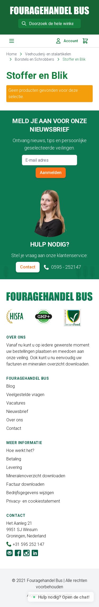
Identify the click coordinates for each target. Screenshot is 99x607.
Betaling (13, 458)
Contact (27, 266)
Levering (14, 467)
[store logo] (49, 10)
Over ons (14, 419)
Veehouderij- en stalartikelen (48, 54)
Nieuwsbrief (17, 411)
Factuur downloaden (25, 484)
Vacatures (15, 403)
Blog (10, 386)
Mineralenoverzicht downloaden (35, 475)
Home (11, 54)
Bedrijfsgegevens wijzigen (30, 492)
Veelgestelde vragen (25, 394)
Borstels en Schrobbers (34, 59)
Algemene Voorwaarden (49, 595)
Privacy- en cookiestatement (33, 501)
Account (66, 41)
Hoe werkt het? (20, 450)
